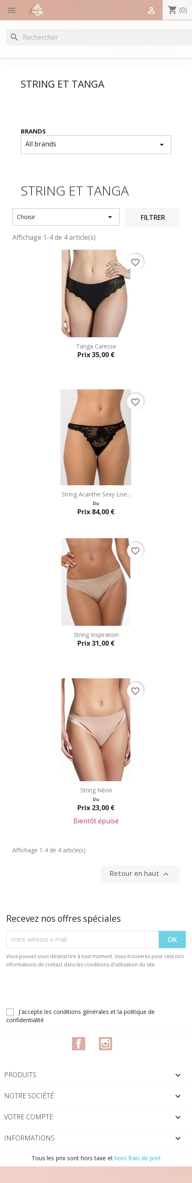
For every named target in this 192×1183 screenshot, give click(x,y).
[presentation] (75, 991)
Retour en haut (140, 874)
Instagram (105, 1043)
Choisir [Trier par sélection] (66, 217)
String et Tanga (62, 84)
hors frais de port (138, 1158)
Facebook (78, 1043)
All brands (96, 144)
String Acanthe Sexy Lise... (96, 494)
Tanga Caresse (96, 346)
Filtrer (153, 217)
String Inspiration (96, 635)
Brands (33, 131)
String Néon (96, 790)
